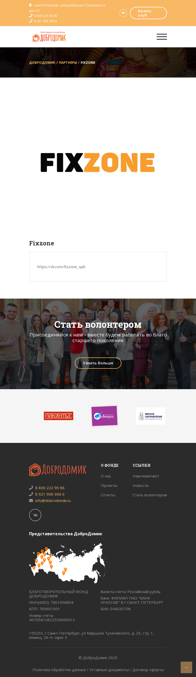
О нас (106, 475)
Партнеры (68, 62)
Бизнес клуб (145, 13)
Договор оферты (148, 669)
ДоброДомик (42, 62)
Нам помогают (146, 475)
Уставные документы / (111, 669)
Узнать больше (98, 362)
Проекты (109, 485)
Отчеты (108, 494)
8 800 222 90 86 (45, 16)
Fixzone (88, 62)
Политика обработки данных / (61, 669)
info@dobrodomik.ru (50, 500)
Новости (141, 485)
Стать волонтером (150, 494)
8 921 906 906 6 (45, 21)
